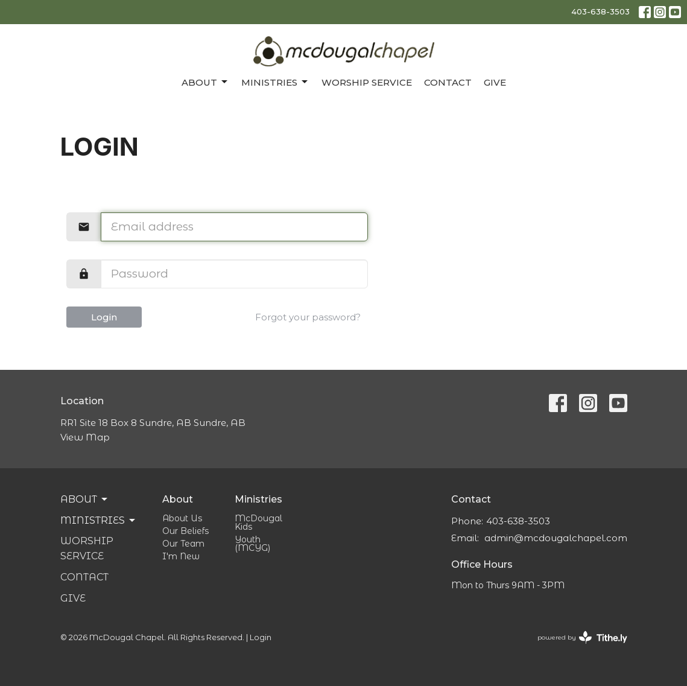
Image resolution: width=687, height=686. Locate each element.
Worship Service (366, 82)
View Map (85, 437)
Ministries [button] (98, 521)
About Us (182, 518)
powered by (582, 637)
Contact (448, 82)
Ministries (275, 82)
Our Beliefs (185, 531)
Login (104, 317)
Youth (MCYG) (252, 543)
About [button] (84, 500)
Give (495, 82)
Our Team (183, 543)
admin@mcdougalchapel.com (555, 538)
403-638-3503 (600, 11)
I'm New (181, 556)
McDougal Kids (258, 522)
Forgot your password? (308, 317)
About (205, 82)
